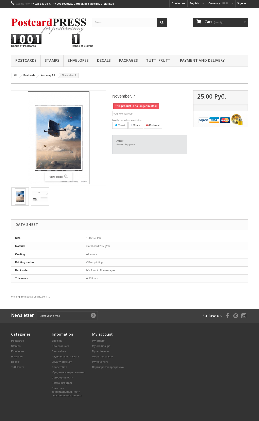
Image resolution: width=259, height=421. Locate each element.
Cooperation (59, 367)
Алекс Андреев (125, 144)
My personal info (102, 356)
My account (102, 334)
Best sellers (59, 351)
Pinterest (153, 125)
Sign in (241, 3)
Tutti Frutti (159, 60)
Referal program (62, 382)
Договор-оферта (62, 377)
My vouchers (100, 361)
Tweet (120, 125)
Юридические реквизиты (68, 372)
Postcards (25, 60)
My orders (98, 340)
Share (135, 125)
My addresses (100, 351)
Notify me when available (127, 120)
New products (60, 346)
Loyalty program (62, 361)
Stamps (52, 60)
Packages (128, 60)
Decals (104, 60)
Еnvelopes (78, 60)
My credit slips (101, 346)
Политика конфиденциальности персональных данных (67, 392)
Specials (57, 340)
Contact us (178, 3)
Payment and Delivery (202, 60)
